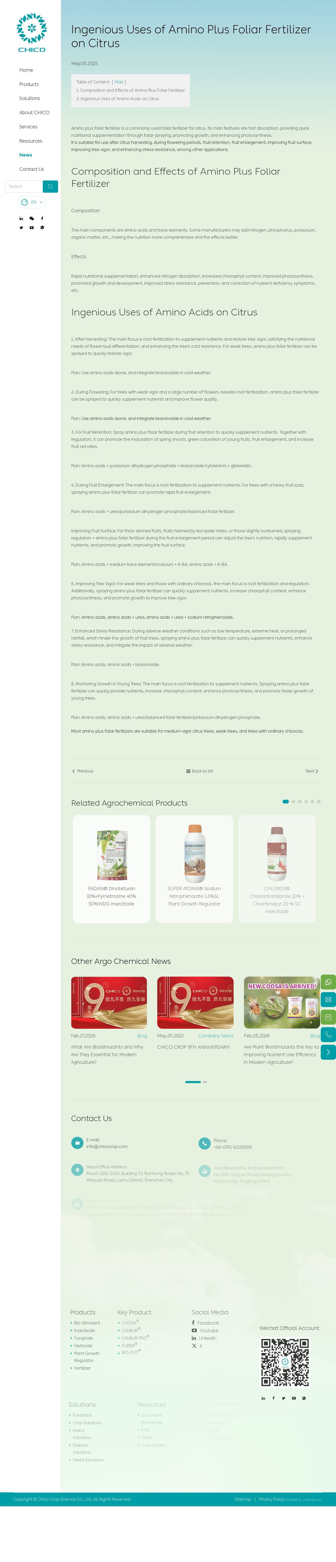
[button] (286, 801)
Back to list (199, 771)
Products (29, 84)
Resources (30, 141)
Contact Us (31, 169)
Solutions (29, 98)
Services (28, 127)
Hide (119, 82)
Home (26, 70)
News (25, 155)
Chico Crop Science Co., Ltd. (65, 1499)
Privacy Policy (271, 1499)
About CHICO (34, 112)
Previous (82, 771)
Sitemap (243, 1499)
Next (312, 771)
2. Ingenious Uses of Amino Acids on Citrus (117, 98)
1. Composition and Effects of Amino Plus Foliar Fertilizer (130, 90)
